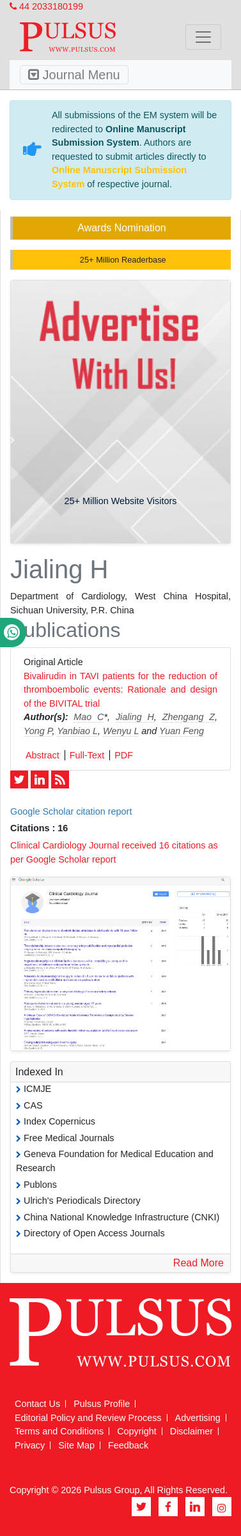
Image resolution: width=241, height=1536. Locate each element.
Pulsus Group (111, 1490)
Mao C (89, 717)
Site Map (76, 1445)
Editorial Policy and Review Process (88, 1418)
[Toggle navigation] (203, 37)
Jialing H (135, 717)
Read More (198, 1262)
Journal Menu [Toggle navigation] (74, 75)
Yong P (38, 731)
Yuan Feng (181, 731)
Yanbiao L (77, 731)
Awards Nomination (121, 227)
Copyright (137, 1431)
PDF (123, 755)
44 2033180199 (46, 6)
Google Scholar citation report (71, 811)
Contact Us (37, 1404)
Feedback (128, 1445)
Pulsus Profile (102, 1404)
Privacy (30, 1445)
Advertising (198, 1418)
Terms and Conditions (59, 1431)
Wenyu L (121, 731)
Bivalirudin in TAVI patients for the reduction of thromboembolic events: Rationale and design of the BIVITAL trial (120, 690)
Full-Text (87, 755)
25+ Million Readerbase (121, 260)
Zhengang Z (188, 717)
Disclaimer (191, 1431)
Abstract (42, 755)
